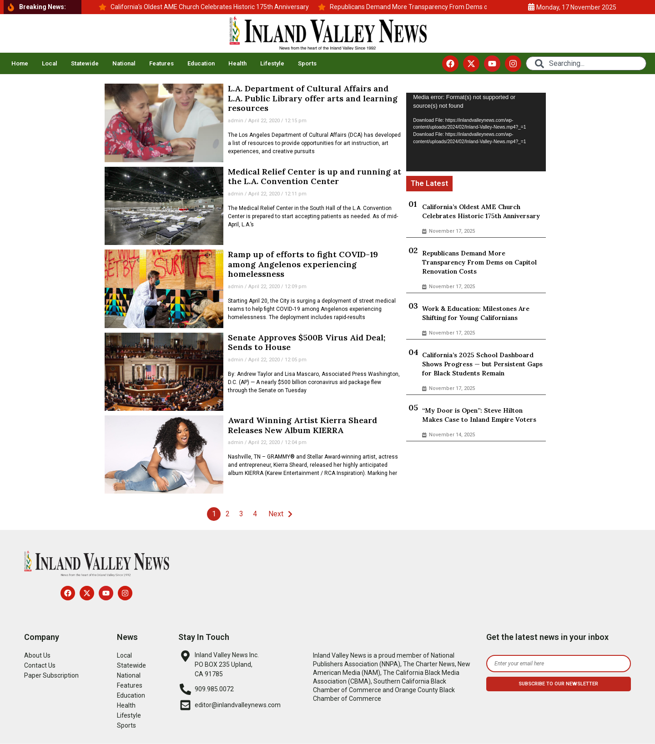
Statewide (85, 63)
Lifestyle (272, 63)
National (124, 63)
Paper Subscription (51, 675)
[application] (476, 132)
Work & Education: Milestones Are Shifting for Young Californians (475, 313)
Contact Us (39, 665)
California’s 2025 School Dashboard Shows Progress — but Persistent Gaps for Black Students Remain (482, 364)
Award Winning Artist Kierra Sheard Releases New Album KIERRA (302, 425)
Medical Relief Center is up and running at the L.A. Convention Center (314, 176)
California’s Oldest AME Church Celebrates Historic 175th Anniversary (481, 211)
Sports (307, 63)
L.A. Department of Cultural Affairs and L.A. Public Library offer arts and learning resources (313, 98)
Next (275, 513)
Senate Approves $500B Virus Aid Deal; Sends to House (306, 342)
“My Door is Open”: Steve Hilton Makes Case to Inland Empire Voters (479, 415)
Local (49, 63)
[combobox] (586, 63)
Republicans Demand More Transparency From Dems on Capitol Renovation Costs (479, 262)
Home (19, 63)
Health (237, 63)
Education (201, 63)
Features (161, 63)
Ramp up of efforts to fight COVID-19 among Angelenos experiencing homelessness (303, 264)
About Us (37, 655)
